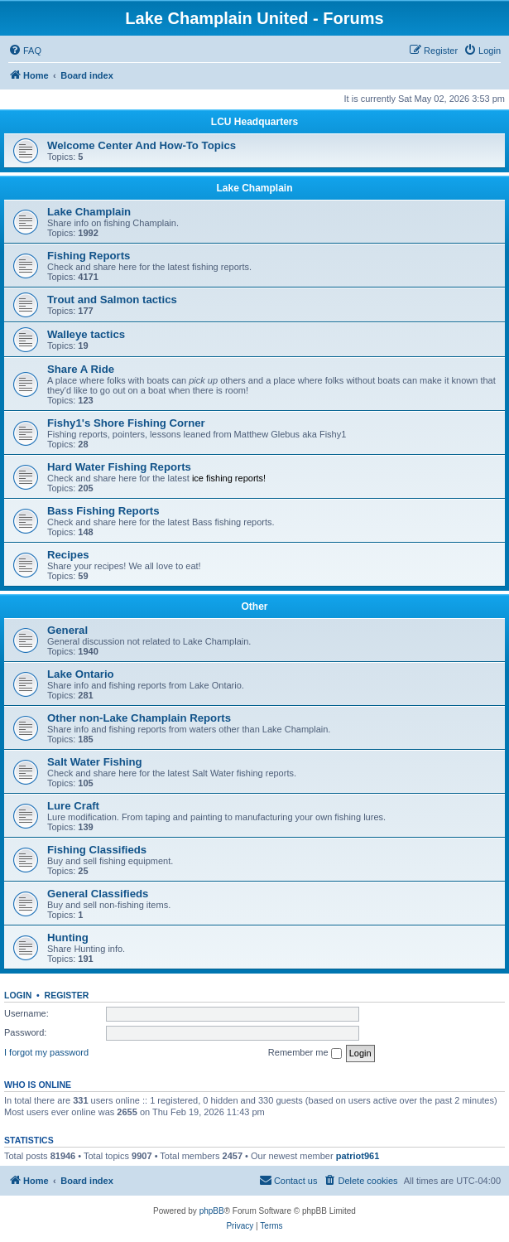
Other (254, 606)
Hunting (68, 937)
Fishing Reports (88, 255)
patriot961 (358, 1156)
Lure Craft (73, 806)
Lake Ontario (80, 674)
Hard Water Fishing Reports (119, 467)
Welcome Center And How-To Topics (141, 145)
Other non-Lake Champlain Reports (139, 718)
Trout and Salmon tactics (112, 299)
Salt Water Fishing (94, 762)
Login (17, 995)
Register (67, 995)
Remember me (305, 1053)
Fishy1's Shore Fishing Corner (126, 423)
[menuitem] (24, 50)
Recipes (68, 555)
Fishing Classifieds (96, 849)
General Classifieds (97, 893)
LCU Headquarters (254, 122)
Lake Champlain (254, 188)
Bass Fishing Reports (103, 511)
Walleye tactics (86, 334)
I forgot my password (46, 1052)
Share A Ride (80, 369)
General (67, 630)
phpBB (211, 1210)
